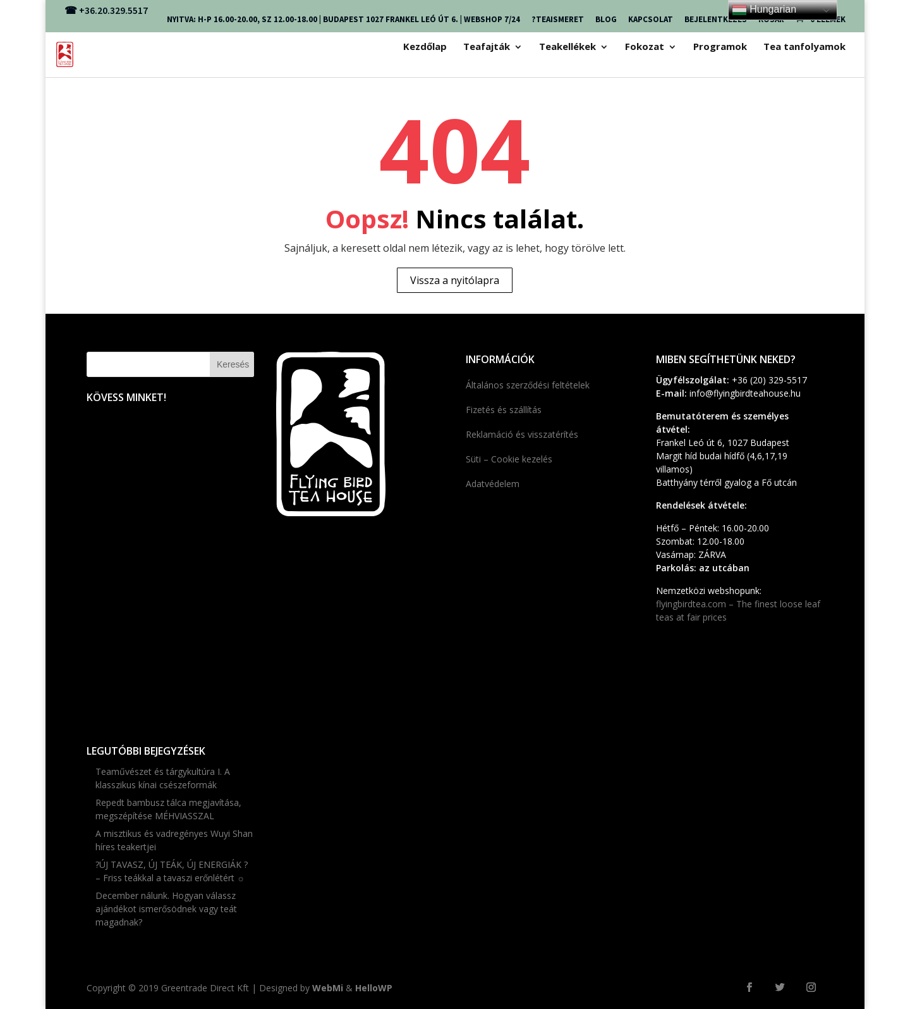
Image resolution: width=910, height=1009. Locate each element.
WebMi (327, 988)
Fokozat (644, 47)
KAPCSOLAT (650, 19)
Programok (720, 47)
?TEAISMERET (557, 19)
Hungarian (764, 10)
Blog (606, 19)
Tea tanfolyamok (804, 47)
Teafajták (486, 47)
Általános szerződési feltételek (528, 385)
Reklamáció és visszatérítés (522, 434)
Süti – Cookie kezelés (509, 459)
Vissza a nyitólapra (454, 280)
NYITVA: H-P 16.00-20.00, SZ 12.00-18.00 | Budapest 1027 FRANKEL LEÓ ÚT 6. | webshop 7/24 (343, 19)
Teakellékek (567, 47)
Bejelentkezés (715, 19)
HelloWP (373, 988)
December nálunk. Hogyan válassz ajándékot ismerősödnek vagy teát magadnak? (166, 908)
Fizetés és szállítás (504, 410)
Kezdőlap (425, 47)
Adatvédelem (492, 484)
